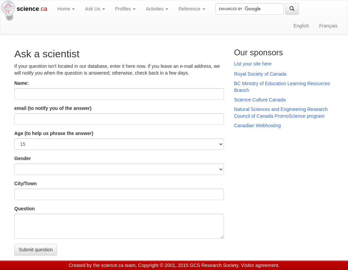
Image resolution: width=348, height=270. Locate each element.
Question (24, 208)
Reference (191, 9)
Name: (21, 83)
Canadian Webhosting (257, 125)
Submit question (36, 249)
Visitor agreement (259, 265)
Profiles (125, 9)
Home (66, 9)
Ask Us (95, 9)
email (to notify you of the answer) (52, 108)
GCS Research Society (214, 265)
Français (328, 25)
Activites (157, 9)
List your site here (253, 63)
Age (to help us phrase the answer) (53, 133)
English (301, 25)
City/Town (25, 183)
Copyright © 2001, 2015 (163, 265)
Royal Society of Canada (260, 74)
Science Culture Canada (260, 99)
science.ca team (118, 265)
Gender (22, 158)
